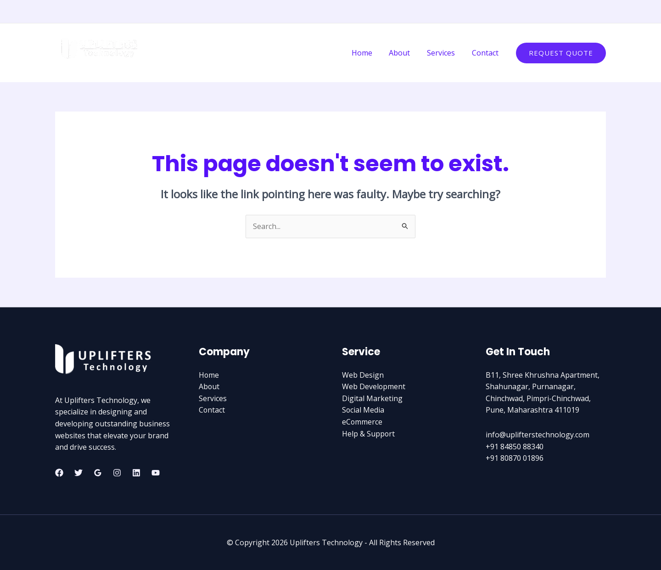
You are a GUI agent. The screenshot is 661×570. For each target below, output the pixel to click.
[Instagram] (547, 12)
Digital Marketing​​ (372, 398)
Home (369, 53)
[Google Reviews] (98, 473)
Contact (486, 53)
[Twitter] (574, 12)
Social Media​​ (363, 410)
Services (444, 53)
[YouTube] (602, 12)
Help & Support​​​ (368, 434)
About (404, 53)
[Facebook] (560, 12)
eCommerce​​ (362, 422)
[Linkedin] (588, 12)
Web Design (363, 375)
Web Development (374, 386)
